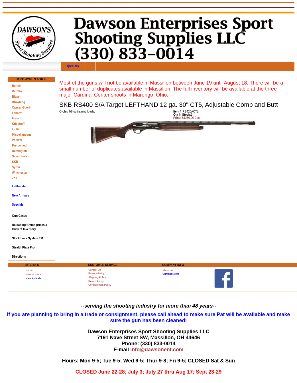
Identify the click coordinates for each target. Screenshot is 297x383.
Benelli (16, 85)
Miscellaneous (21, 134)
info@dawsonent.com (157, 349)
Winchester (19, 172)
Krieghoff (18, 123)
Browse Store (33, 274)
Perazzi (17, 140)
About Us (167, 270)
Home (29, 270)
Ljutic (16, 129)
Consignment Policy (99, 284)
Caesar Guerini (22, 107)
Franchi (17, 118)
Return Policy (96, 281)
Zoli (14, 178)
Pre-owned (19, 145)
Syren (16, 167)
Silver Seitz (19, 156)
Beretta (17, 91)
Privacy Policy (96, 273)
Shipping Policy (97, 277)
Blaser (16, 96)
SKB (15, 161)
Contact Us (94, 269)
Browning (18, 102)
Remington (19, 151)
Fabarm (17, 113)
